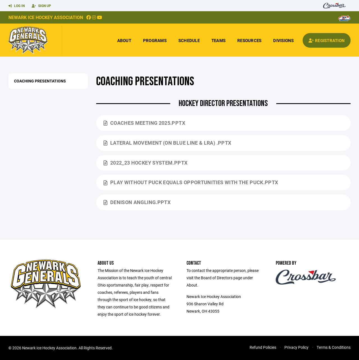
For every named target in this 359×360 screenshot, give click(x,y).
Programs (155, 40)
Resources (249, 40)
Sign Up (41, 5)
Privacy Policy (296, 347)
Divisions (283, 40)
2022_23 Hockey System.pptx (145, 162)
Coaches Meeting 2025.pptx (144, 122)
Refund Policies (263, 347)
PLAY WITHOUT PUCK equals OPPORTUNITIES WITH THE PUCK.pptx (190, 182)
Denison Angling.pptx (137, 202)
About (124, 40)
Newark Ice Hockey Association (45, 17)
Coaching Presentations (40, 81)
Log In (16, 5)
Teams (218, 40)
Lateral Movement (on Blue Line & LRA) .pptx (167, 142)
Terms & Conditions (334, 347)
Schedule (189, 40)
